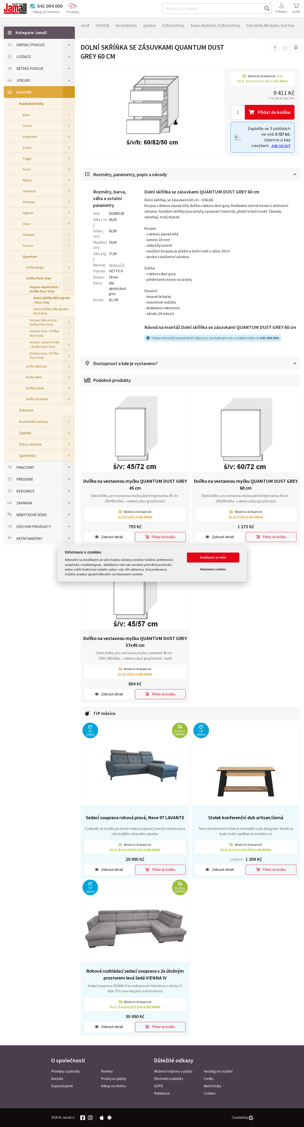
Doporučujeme (62, 1086)
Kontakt (57, 1078)
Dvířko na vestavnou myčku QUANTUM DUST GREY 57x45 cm (135, 641)
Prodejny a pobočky (65, 1071)
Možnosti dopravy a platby (173, 1071)
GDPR (158, 1086)
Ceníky (209, 1078)
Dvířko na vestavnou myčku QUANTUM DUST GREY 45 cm (135, 484)
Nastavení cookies (213, 569)
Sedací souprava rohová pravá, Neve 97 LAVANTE (135, 817)
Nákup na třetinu (113, 1086)
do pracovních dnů (135, 849)
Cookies (210, 1093)
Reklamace (162, 1093)
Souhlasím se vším (213, 557)
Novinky (107, 1071)
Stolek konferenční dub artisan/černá (245, 817)
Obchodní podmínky (168, 1078)
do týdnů (135, 516)
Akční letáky (212, 1086)
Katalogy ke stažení (218, 1071)
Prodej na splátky (113, 1078)
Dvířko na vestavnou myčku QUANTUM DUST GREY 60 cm (246, 484)
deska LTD (116, 265)
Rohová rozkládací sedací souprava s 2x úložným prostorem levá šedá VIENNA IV (135, 974)
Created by (242, 1117)
